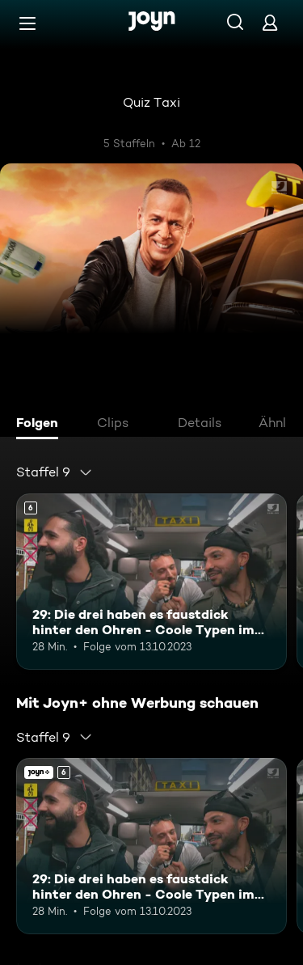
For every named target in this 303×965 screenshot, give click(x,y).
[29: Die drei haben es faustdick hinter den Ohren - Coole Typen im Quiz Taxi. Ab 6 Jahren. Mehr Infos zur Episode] (151, 581)
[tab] (41, 424)
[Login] (270, 22)
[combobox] (54, 472)
